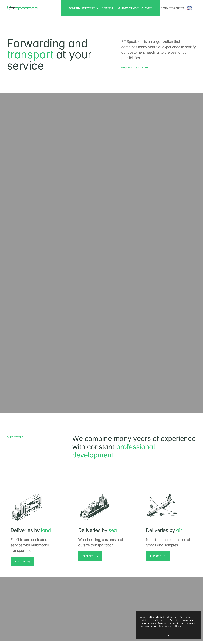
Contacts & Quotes (172, 8)
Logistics (108, 8)
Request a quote (132, 67)
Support (146, 8)
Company (74, 8)
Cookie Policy (177, 626)
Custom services (128, 8)
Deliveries (90, 8)
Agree (168, 635)
